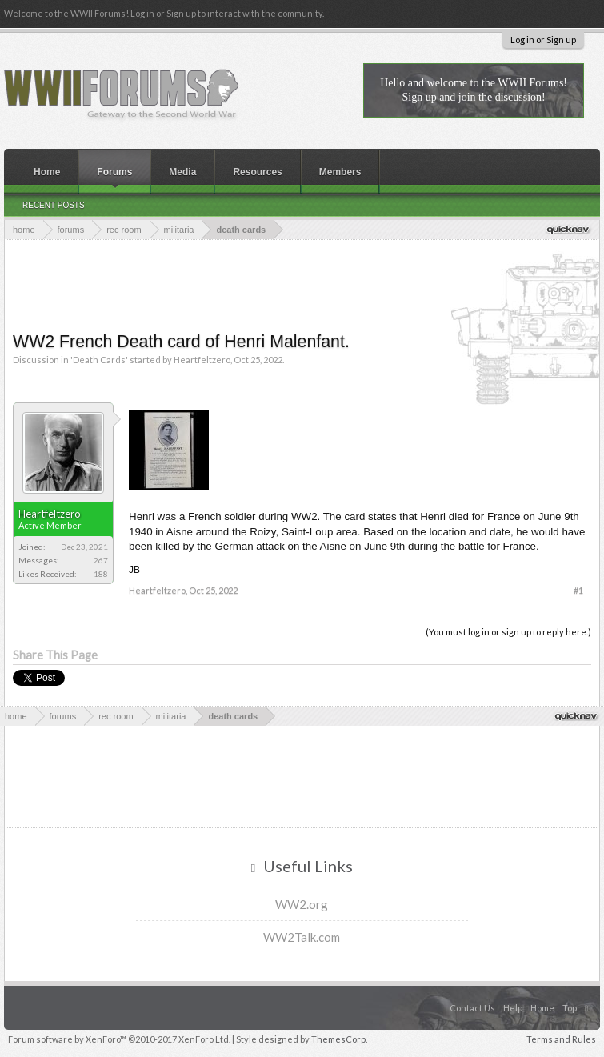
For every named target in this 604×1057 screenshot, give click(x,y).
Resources (257, 172)
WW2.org (301, 904)
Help (512, 1008)
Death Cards (99, 359)
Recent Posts (53, 205)
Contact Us (472, 1008)
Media (182, 172)
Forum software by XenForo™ (119, 1039)
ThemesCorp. (339, 1039)
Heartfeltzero (202, 359)
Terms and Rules (561, 1039)
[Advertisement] (304, 284)
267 (101, 560)
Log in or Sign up (543, 39)
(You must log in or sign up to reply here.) (508, 632)
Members (340, 172)
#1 (578, 590)
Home (47, 172)
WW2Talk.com (301, 937)
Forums (114, 172)
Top (569, 1008)
